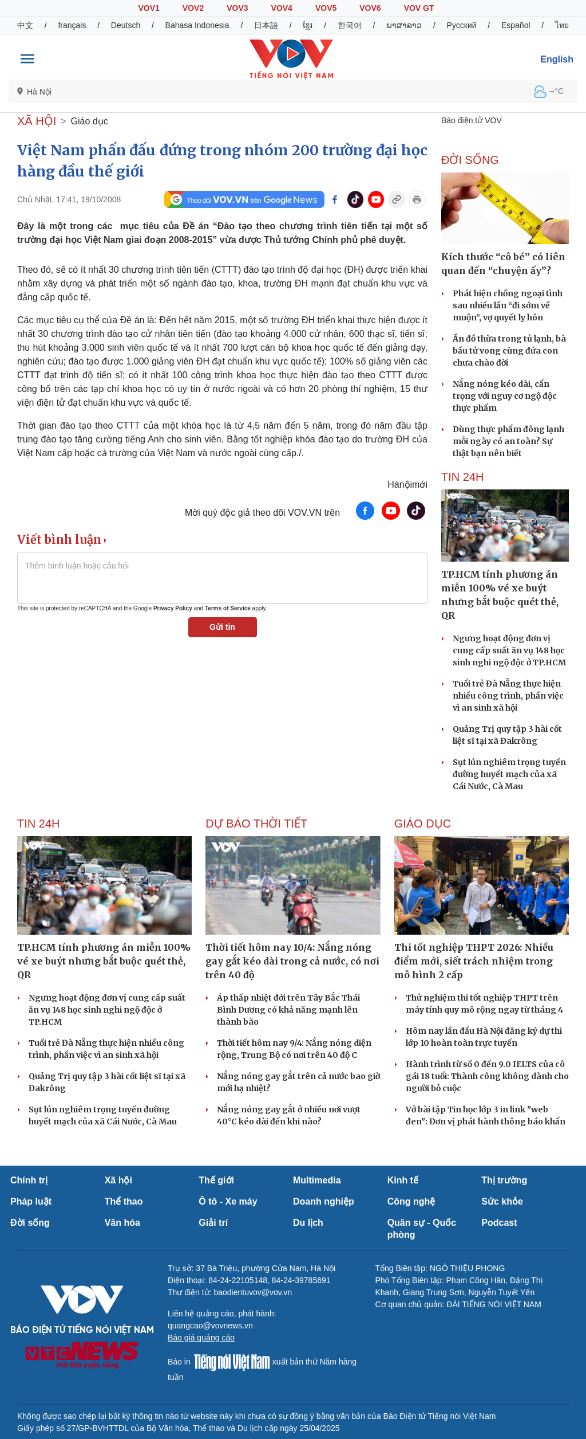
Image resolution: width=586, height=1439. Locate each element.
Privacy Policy (172, 608)
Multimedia (317, 1180)
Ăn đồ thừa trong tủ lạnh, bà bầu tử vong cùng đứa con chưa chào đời (509, 351)
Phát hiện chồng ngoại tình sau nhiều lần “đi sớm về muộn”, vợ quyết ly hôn (508, 305)
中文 (25, 25)
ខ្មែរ (307, 25)
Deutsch (125, 25)
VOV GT (419, 8)
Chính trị (28, 1180)
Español (515, 25)
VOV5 (325, 8)
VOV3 (237, 8)
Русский (462, 25)
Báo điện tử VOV (471, 120)
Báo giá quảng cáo (201, 1337)
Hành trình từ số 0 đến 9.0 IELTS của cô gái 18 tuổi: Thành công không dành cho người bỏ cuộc (487, 1076)
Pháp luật (31, 1201)
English (556, 59)
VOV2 (193, 8)
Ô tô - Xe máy (228, 1201)
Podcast (499, 1223)
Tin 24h (462, 476)
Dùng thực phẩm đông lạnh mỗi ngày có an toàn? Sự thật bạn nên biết (508, 441)
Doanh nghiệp (323, 1201)
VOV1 (148, 8)
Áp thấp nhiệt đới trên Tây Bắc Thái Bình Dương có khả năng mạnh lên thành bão (288, 1010)
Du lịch (308, 1223)
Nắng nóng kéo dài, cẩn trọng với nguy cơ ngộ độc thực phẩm (505, 396)
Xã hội (118, 1180)
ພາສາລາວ (404, 25)
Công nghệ (411, 1201)
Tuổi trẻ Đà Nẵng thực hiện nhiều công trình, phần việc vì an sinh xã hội (508, 696)
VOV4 (281, 8)
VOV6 (370, 8)
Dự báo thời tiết (256, 823)
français (72, 25)
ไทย (562, 25)
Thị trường (504, 1180)
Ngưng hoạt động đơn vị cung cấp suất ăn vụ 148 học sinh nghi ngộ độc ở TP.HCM (509, 650)
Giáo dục (89, 121)
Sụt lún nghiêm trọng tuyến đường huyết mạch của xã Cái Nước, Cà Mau (509, 774)
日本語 (266, 25)
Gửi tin (222, 627)
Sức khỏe (502, 1201)
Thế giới (216, 1180)
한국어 (350, 25)
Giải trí (213, 1223)
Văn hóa (122, 1223)
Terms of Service (228, 608)
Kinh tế (402, 1180)
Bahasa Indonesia (197, 25)
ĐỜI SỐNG (470, 160)
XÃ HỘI (36, 121)
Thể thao (124, 1201)
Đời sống (30, 1223)
